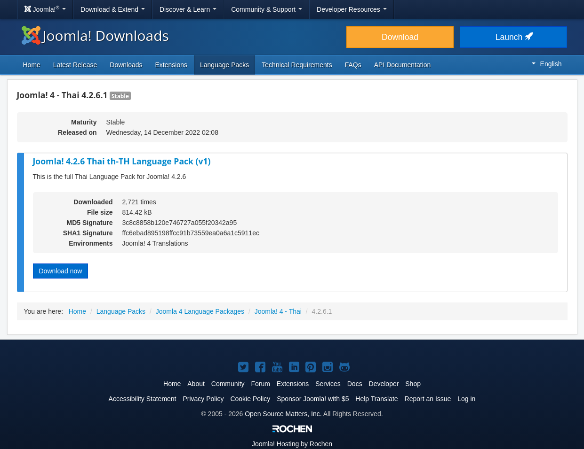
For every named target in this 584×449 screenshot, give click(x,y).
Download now (60, 271)
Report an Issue (428, 399)
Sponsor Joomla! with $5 (313, 399)
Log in (466, 399)
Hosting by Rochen (292, 444)
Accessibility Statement (142, 399)
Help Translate (376, 399)
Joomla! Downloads (95, 35)
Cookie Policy (250, 399)
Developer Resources (352, 9)
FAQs (353, 65)
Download (400, 37)
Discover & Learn (188, 9)
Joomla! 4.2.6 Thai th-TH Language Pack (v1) (122, 161)
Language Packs (224, 65)
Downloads (126, 65)
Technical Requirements (297, 65)
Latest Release (75, 65)
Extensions (171, 65)
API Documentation (402, 65)
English (547, 64)
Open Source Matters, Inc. (283, 414)
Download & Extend (112, 9)
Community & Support (266, 9)
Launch (513, 37)
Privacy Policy (203, 399)
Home (31, 65)
